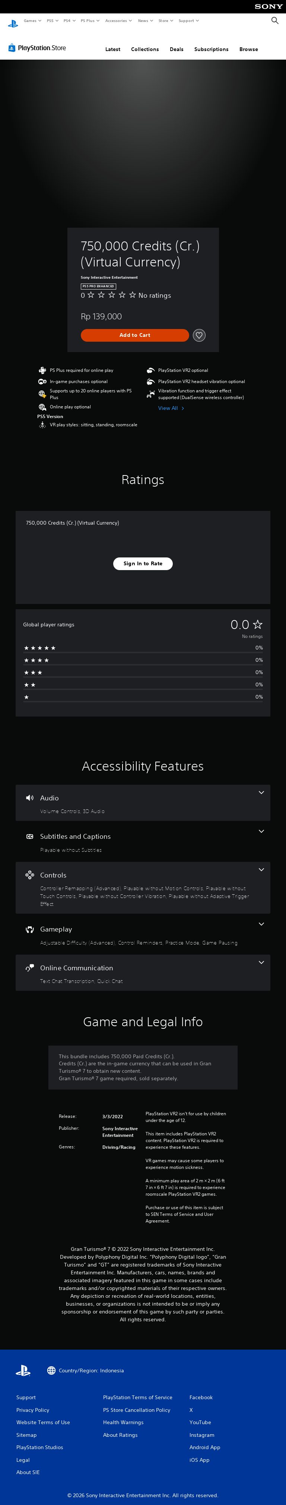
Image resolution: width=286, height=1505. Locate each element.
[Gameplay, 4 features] (143, 927)
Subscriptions (211, 42)
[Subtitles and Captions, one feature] (143, 834)
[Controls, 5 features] (143, 881)
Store (163, 20)
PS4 (67, 20)
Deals (177, 42)
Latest (112, 42)
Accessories (116, 20)
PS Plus (88, 20)
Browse (248, 42)
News (143, 20)
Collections (145, 42)
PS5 (50, 20)
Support (186, 20)
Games (29, 20)
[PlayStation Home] (13, 20)
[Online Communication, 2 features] (143, 966)
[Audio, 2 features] (143, 796)
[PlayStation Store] (39, 41)
